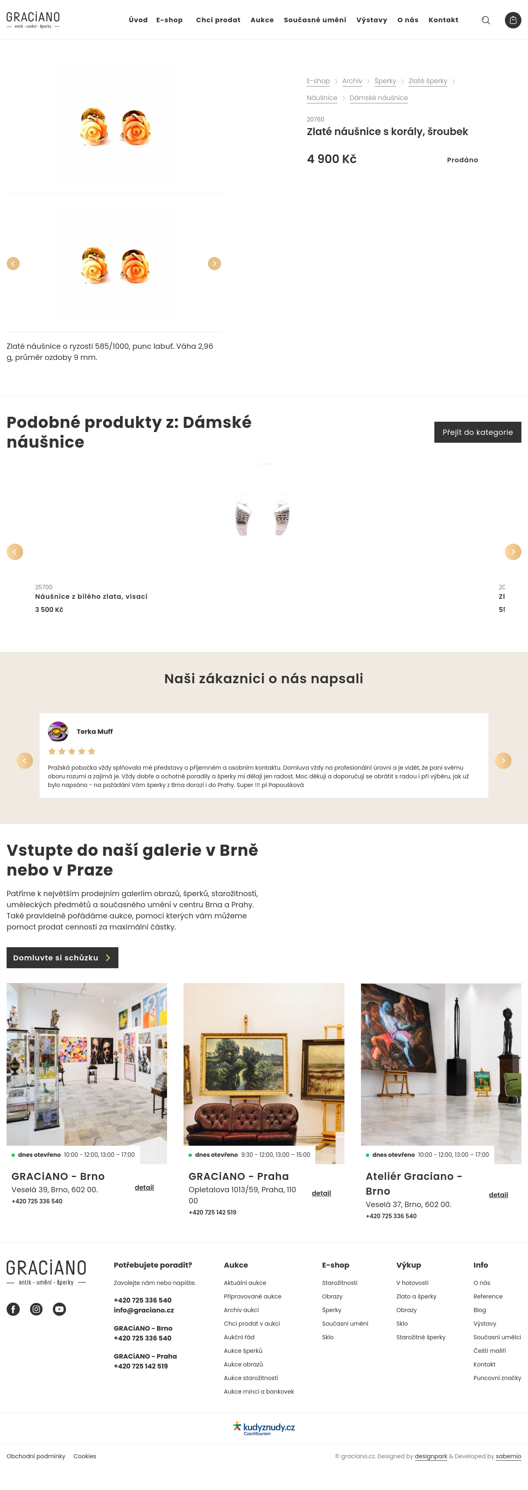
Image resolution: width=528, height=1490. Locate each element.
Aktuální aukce (245, 1304)
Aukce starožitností (251, 1399)
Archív (352, 81)
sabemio (508, 1477)
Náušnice (322, 98)
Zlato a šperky (416, 1318)
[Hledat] (486, 20)
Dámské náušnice (379, 98)
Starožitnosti (340, 1304)
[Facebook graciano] (13, 1330)
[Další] (214, 263)
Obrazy (332, 1318)
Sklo (328, 1359)
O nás (408, 20)
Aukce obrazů (243, 1386)
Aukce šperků (243, 1372)
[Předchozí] (13, 263)
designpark (431, 1477)
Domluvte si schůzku (62, 979)
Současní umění (345, 1345)
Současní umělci (497, 1359)
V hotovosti (412, 1304)
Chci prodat (218, 20)
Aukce (262, 20)
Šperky (385, 81)
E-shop (169, 20)
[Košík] (513, 20)
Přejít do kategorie (478, 432)
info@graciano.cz (144, 1331)
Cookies (84, 1477)
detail (144, 1209)
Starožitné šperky (421, 1359)
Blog (480, 1331)
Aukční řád (239, 1359)
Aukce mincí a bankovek (259, 1413)
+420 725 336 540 (37, 1223)
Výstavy (371, 20)
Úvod (138, 20)
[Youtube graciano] (59, 1330)
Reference (488, 1318)
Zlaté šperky (427, 81)
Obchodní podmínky (36, 1477)
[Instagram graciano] (36, 1330)
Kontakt (444, 20)
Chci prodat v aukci (252, 1345)
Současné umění (315, 20)
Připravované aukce (252, 1318)
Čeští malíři (490, 1372)
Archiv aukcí (241, 1331)
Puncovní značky (497, 1399)
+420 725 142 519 (212, 1234)
